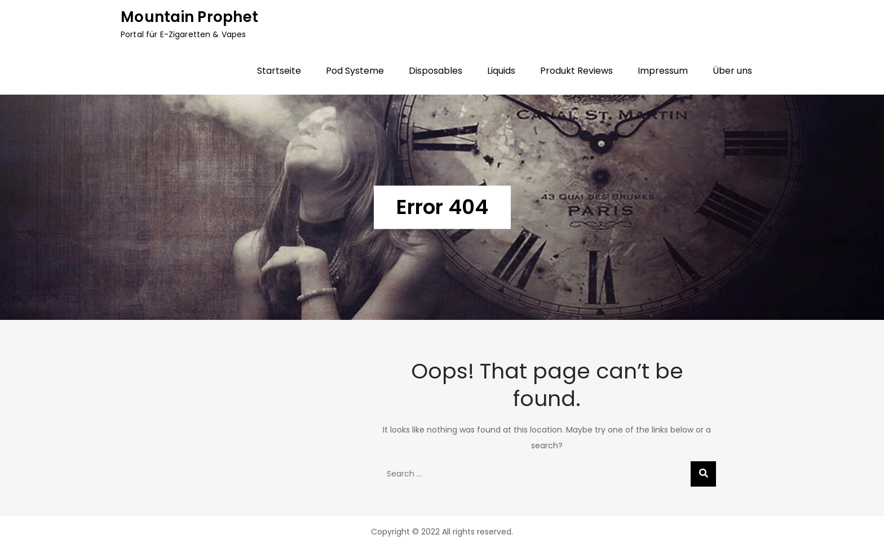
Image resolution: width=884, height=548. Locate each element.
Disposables (435, 70)
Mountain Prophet (189, 17)
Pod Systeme (355, 70)
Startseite (279, 70)
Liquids (501, 70)
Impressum (663, 70)
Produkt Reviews (576, 70)
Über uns (732, 70)
